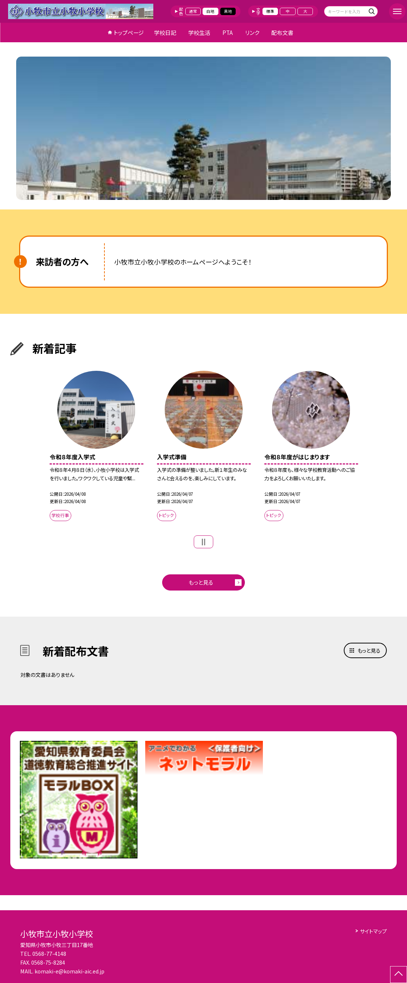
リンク (252, 32)
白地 (210, 11)
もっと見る (201, 582)
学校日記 (165, 32)
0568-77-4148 (49, 953)
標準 (270, 11)
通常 (193, 11)
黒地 (228, 11)
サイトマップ (373, 931)
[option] (203, 128)
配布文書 (282, 32)
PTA (227, 32)
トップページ (129, 32)
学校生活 (199, 32)
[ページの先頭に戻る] (398, 974)
